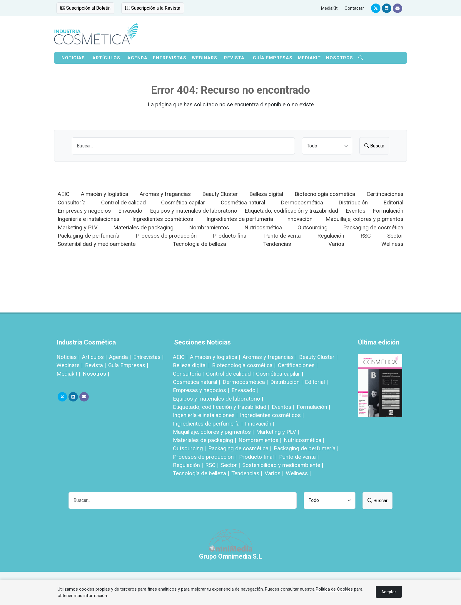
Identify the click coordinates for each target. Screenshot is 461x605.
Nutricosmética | (304, 440)
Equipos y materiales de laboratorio (193, 210)
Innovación (299, 219)
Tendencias (277, 244)
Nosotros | (96, 373)
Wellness (392, 244)
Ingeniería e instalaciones (88, 219)
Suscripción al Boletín (85, 8)
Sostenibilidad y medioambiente (97, 244)
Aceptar (388, 591)
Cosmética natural (243, 202)
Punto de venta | (299, 456)
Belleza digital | (191, 365)
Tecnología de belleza (199, 244)
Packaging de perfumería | (306, 448)
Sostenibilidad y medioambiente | (282, 465)
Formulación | (313, 407)
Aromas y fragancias (165, 194)
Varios (336, 244)
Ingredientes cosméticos (162, 219)
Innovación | (259, 423)
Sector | (230, 465)
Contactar (354, 8)
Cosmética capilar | (279, 373)
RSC (365, 235)
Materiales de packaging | (204, 440)
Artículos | (94, 357)
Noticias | (68, 357)
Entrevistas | (148, 357)
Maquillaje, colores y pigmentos (364, 219)
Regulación (330, 235)
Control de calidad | (230, 373)
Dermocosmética (302, 202)
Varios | (274, 473)
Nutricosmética (263, 227)
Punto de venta (282, 235)
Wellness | (298, 473)
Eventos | (283, 407)
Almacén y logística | (215, 357)
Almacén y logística (104, 194)
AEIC (63, 194)
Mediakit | (68, 373)
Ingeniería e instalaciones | (205, 415)
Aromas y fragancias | (270, 357)
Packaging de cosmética (373, 227)
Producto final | (258, 456)
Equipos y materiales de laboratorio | (218, 398)
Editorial (393, 202)
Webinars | (69, 365)
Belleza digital (266, 194)
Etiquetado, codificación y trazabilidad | (221, 407)
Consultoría (72, 202)
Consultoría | (188, 373)
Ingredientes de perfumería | (208, 423)
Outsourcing (313, 227)
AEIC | (180, 357)
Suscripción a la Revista (152, 8)
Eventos (355, 210)
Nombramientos (209, 227)
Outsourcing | (189, 448)
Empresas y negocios (84, 210)
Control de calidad (123, 202)
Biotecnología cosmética (325, 194)
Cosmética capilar (183, 202)
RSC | (211, 465)
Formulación (388, 210)
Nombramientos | (259, 440)
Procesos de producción (166, 235)
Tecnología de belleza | (201, 473)
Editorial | (316, 382)
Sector (395, 235)
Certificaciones (385, 194)
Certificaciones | (298, 365)
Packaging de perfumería (88, 235)
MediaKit (329, 8)
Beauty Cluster (220, 194)
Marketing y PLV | (277, 431)
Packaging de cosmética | (239, 448)
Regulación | (188, 465)
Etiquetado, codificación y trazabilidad (291, 210)
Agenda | (120, 357)
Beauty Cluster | (318, 357)
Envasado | (244, 390)
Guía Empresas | (128, 365)
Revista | (95, 365)
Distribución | (286, 382)
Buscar (374, 145)
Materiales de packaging (143, 227)
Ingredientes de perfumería (239, 219)
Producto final (230, 235)
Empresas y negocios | (201, 390)
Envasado (130, 210)
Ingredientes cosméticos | (272, 415)
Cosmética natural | (196, 382)
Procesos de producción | (205, 456)
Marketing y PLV (78, 227)
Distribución (353, 202)
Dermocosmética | (245, 382)
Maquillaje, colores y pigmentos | (213, 431)
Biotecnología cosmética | (243, 365)
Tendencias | (246, 473)
